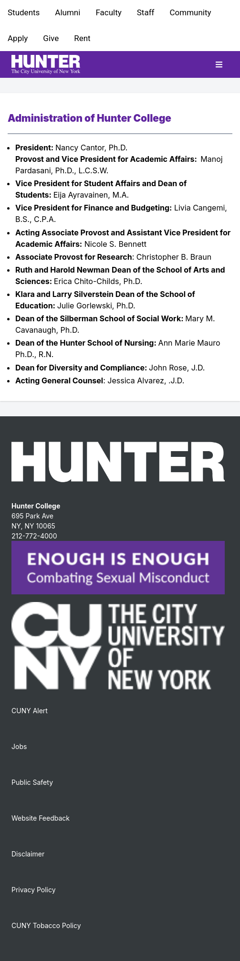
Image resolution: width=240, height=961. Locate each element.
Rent (82, 38)
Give (51, 38)
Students (24, 12)
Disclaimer (27, 854)
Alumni (67, 12)
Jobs (19, 746)
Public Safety (32, 782)
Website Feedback (40, 818)
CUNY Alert (29, 711)
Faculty (108, 12)
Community (190, 12)
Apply (18, 38)
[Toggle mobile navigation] (219, 64)
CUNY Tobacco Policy (46, 925)
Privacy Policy (33, 890)
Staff (146, 12)
